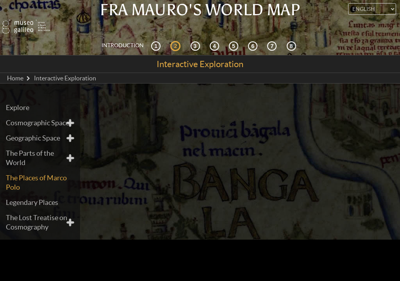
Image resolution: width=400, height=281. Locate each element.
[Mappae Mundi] (235, 36)
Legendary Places (32, 194)
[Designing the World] (254, 36)
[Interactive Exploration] (176, 36)
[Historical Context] (157, 36)
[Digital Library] (292, 36)
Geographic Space (33, 129)
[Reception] (215, 36)
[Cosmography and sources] (196, 36)
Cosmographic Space (37, 114)
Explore (17, 99)
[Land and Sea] (273, 36)
